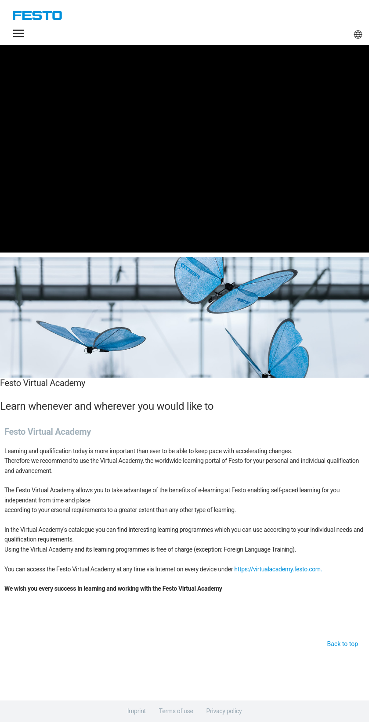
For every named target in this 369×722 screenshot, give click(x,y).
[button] (18, 33)
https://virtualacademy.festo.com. (278, 569)
